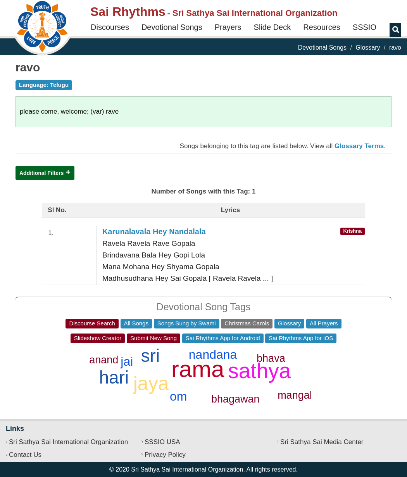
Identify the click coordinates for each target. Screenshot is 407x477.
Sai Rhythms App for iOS (301, 338)
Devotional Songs (171, 27)
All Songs (136, 323)
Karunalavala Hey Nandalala (154, 231)
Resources (321, 27)
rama (197, 369)
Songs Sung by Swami (186, 323)
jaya (151, 383)
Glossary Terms (359, 146)
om (178, 396)
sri (150, 356)
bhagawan (235, 399)
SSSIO (364, 27)
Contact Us (25, 454)
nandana (213, 354)
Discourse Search (92, 323)
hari (114, 377)
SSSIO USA (162, 442)
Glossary (367, 47)
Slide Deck (272, 27)
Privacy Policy (165, 454)
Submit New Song (153, 338)
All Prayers (324, 323)
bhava (271, 358)
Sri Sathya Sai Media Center (322, 442)
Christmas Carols (246, 323)
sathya (259, 371)
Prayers (228, 27)
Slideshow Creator (98, 338)
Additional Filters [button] (41, 173)
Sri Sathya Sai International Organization (68, 442)
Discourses (110, 27)
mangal (295, 395)
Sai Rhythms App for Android (223, 338)
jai (127, 361)
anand (103, 360)
